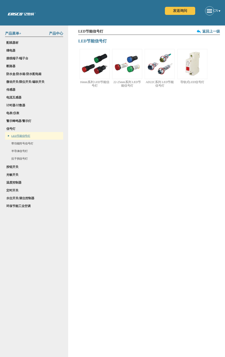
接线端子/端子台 (17, 58)
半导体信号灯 (19, 151)
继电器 (10, 50)
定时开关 (12, 190)
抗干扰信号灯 (19, 158)
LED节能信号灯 (20, 136)
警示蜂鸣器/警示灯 (18, 121)
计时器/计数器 (15, 105)
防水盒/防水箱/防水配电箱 (23, 74)
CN (215, 11)
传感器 (10, 89)
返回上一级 (211, 31)
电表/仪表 (12, 113)
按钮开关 (12, 167)
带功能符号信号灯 (22, 143)
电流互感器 (13, 97)
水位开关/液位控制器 (20, 198)
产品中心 (56, 33)
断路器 (10, 66)
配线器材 (12, 42)
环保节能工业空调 (18, 206)
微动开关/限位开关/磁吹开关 (25, 82)
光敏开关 (12, 174)
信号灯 (10, 129)
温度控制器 (13, 182)
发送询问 (180, 11)
